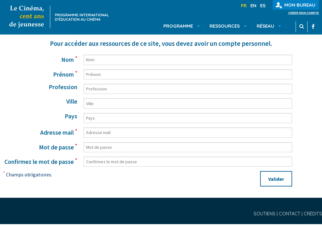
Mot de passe (58, 146)
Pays (71, 116)
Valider (276, 179)
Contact (290, 214)
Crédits (313, 214)
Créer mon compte (303, 13)
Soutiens (265, 214)
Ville (71, 101)
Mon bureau (295, 5)
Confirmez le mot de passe (40, 161)
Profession (63, 87)
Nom (69, 59)
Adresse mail (58, 131)
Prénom (65, 73)
